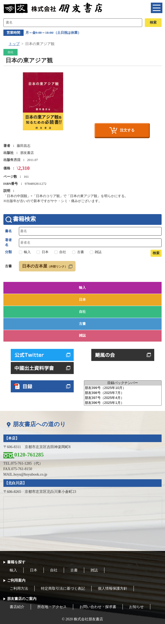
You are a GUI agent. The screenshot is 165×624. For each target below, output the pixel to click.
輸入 (82, 287)
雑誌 (82, 335)
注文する (127, 130)
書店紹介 (17, 607)
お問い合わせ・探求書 (97, 607)
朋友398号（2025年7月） (123, 393)
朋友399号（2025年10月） (123, 388)
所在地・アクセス (52, 607)
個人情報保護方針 (112, 588)
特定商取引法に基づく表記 (63, 588)
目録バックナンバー (123, 383)
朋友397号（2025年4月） (123, 397)
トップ (14, 44)
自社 (82, 312)
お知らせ (136, 607)
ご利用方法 (19, 588)
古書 (82, 324)
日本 (82, 300)
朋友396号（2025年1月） (123, 402)
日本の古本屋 (44, 266)
